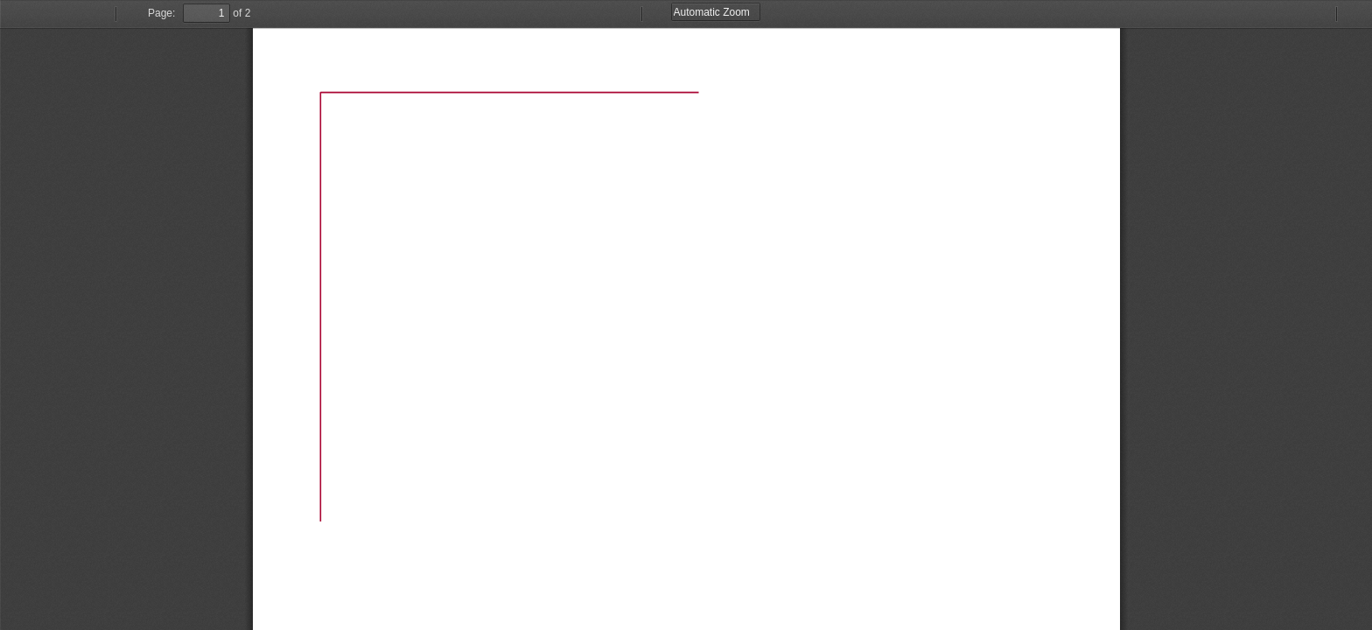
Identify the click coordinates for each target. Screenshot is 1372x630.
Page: (161, 13)
